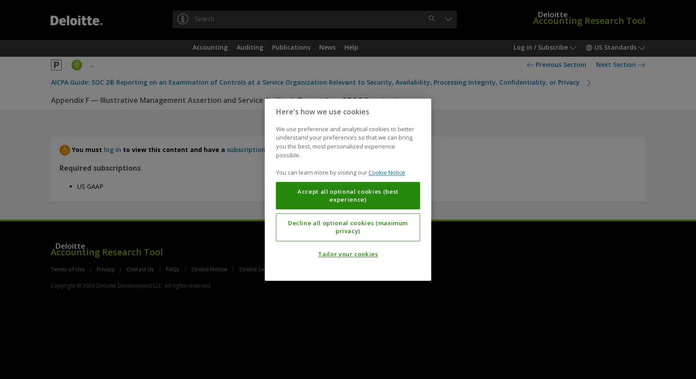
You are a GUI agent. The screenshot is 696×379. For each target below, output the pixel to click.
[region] (348, 189)
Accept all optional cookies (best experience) (348, 195)
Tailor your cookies (348, 254)
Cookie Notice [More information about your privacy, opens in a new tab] (386, 172)
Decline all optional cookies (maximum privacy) (348, 227)
